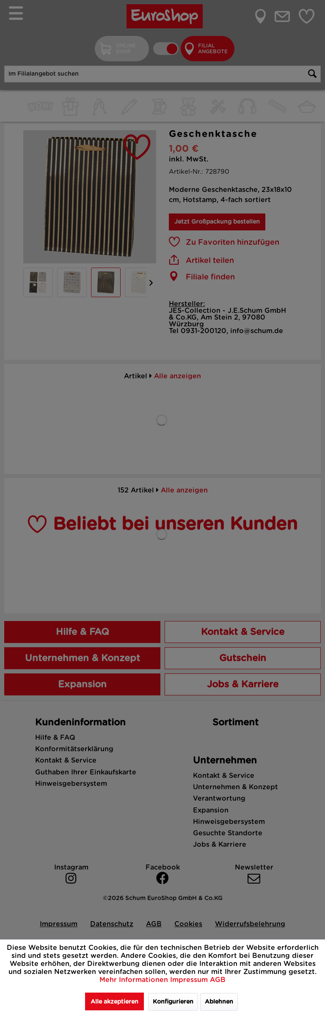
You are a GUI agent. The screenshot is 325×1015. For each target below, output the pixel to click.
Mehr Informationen (134, 980)
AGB (218, 980)
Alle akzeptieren (114, 1002)
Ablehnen (219, 1002)
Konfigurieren (173, 1002)
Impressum (190, 980)
